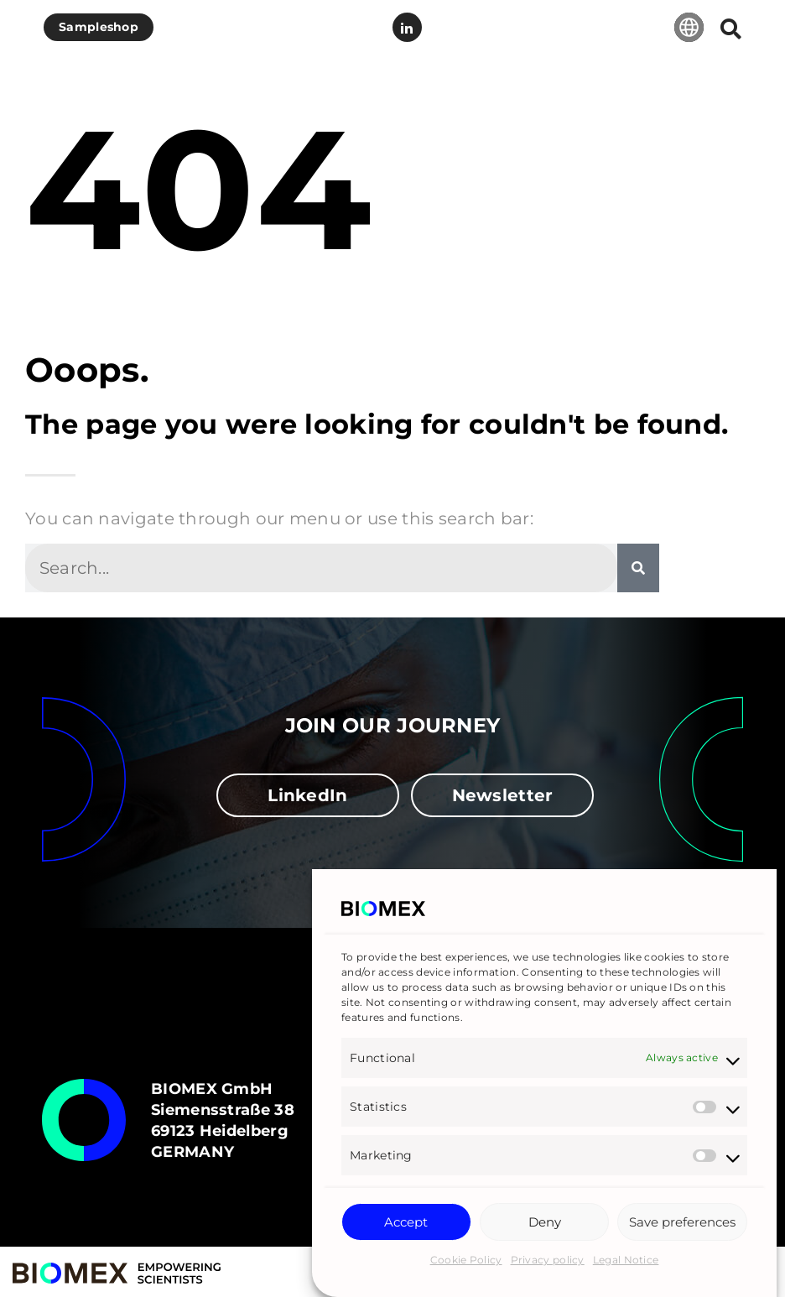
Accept (406, 1224)
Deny (544, 1224)
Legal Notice (626, 1261)
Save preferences (682, 1224)
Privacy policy (548, 1261)
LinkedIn (407, 27)
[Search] (638, 568)
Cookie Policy (466, 1261)
